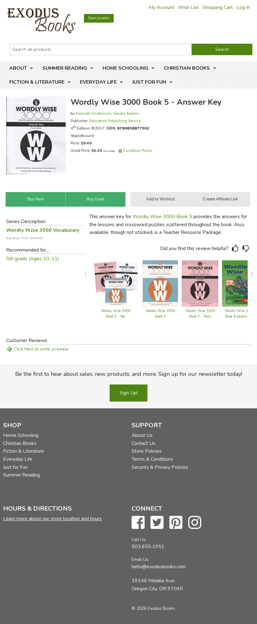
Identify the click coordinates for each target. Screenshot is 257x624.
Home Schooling (125, 68)
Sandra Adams (126, 113)
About (18, 68)
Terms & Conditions (152, 459)
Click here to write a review (41, 349)
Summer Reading (64, 68)
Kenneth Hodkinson (93, 113)
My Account (161, 7)
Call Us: (139, 540)
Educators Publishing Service (115, 120)
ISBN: (128, 128)
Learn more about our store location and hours (52, 518)
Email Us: (140, 559)
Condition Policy (138, 150)
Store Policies (147, 451)
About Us (142, 435)
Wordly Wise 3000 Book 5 (162, 216)
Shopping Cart (218, 7)
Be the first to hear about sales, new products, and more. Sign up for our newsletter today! (128, 374)
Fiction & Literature (36, 82)
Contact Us (143, 443)
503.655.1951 (148, 546)
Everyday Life (98, 82)
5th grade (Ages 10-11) (32, 258)
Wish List (188, 7)
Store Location (99, 18)
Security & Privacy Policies (160, 467)
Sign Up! (128, 392)
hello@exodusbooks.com (159, 566)
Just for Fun (149, 82)
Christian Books (187, 68)
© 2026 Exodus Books (153, 608)
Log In (243, 7)
